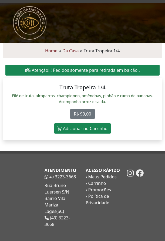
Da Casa (70, 51)
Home (51, 51)
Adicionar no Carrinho (82, 128)
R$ (82, 114)
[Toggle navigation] (144, 23)
